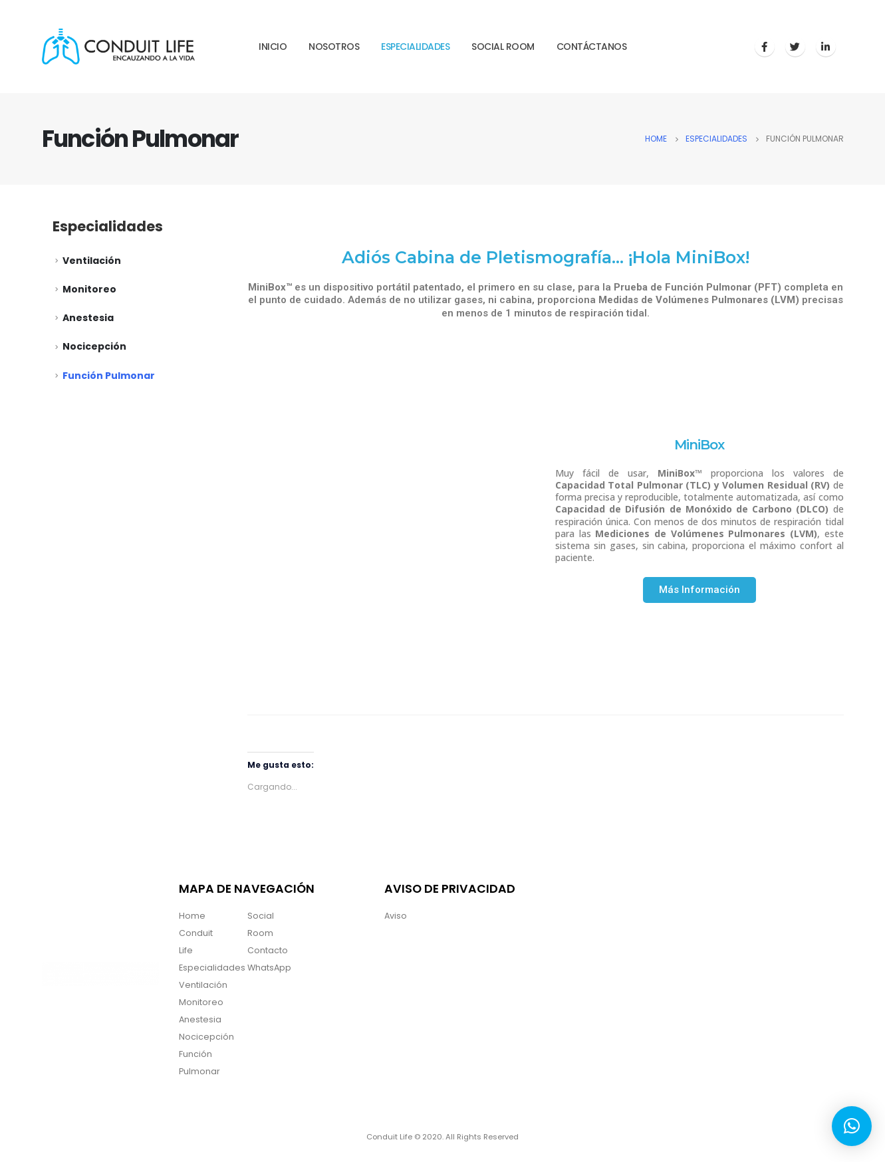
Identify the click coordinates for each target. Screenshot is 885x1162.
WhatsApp (269, 967)
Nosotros (334, 46)
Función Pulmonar (109, 375)
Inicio (273, 46)
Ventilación (92, 260)
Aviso (395, 915)
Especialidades (415, 46)
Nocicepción (94, 346)
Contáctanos (592, 46)
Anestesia (88, 317)
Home (192, 915)
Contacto (267, 950)
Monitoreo (89, 289)
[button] (699, 590)
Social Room (503, 46)
